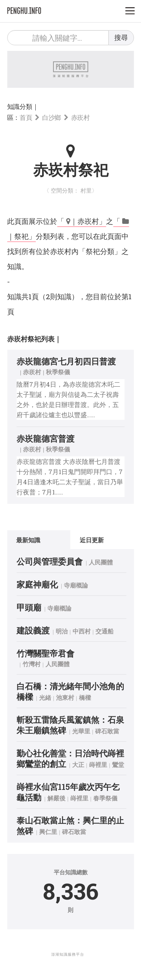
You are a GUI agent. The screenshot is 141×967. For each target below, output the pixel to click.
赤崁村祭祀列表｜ (34, 338)
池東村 (65, 697)
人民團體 (101, 562)
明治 (62, 631)
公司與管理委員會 (50, 561)
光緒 (45, 697)
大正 (78, 764)
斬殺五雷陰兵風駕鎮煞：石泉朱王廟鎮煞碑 (70, 725)
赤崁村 (80, 117)
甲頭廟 (29, 607)
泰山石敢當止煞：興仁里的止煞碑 (70, 825)
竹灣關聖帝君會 (45, 653)
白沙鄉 (51, 117)
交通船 (105, 631)
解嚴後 (56, 798)
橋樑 (85, 697)
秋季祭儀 (58, 372)
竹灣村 (32, 664)
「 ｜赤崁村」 (81, 221)
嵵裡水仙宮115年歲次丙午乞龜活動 (68, 792)
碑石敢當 (107, 731)
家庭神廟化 (37, 584)
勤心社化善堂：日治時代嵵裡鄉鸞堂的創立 (70, 758)
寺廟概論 (76, 585)
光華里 (81, 731)
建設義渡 (33, 630)
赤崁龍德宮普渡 (45, 438)
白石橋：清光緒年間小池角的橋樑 (70, 691)
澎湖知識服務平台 (67, 954)
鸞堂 (118, 764)
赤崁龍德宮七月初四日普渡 (66, 361)
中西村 (82, 631)
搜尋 (121, 37)
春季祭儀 (105, 798)
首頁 (26, 117)
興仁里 (48, 831)
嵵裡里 (98, 764)
